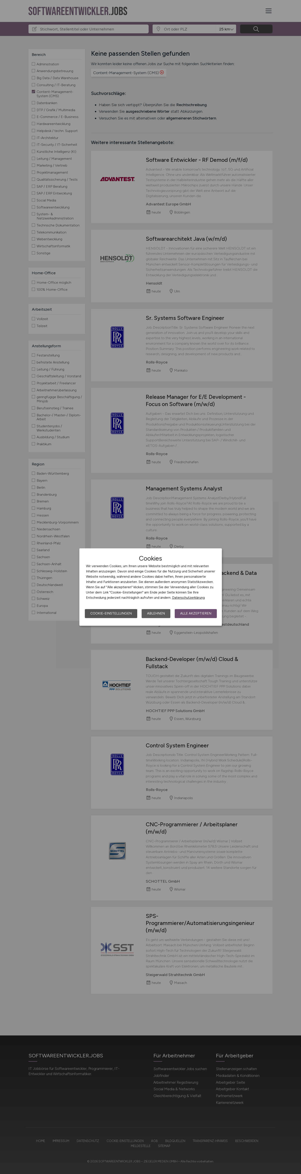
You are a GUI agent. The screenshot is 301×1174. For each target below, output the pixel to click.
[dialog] (150, 587)
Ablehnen (156, 613)
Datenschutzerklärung (188, 598)
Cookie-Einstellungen (111, 613)
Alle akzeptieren (195, 613)
